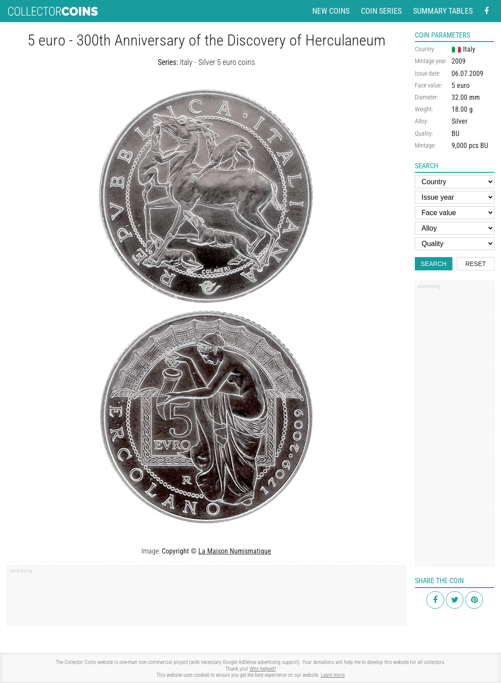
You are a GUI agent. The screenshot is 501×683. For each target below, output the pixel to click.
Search (433, 263)
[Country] (454, 181)
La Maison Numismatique (234, 551)
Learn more (333, 675)
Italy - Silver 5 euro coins (217, 62)
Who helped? (263, 669)
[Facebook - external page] (486, 11)
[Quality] (454, 243)
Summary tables (443, 10)
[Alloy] (454, 228)
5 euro (461, 85)
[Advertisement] (206, 598)
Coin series (381, 10)
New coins (330, 10)
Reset (475, 263)
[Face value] (454, 212)
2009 (459, 61)
